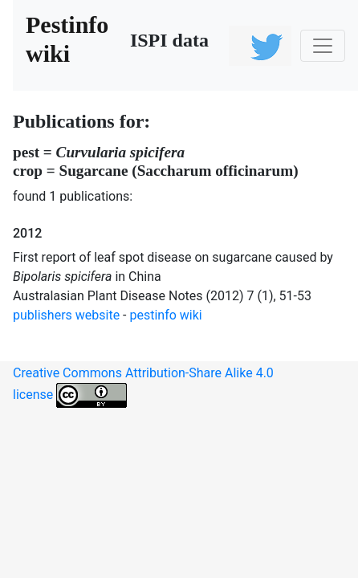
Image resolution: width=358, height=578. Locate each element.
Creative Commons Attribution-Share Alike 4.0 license (143, 386)
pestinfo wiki (166, 315)
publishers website (66, 315)
